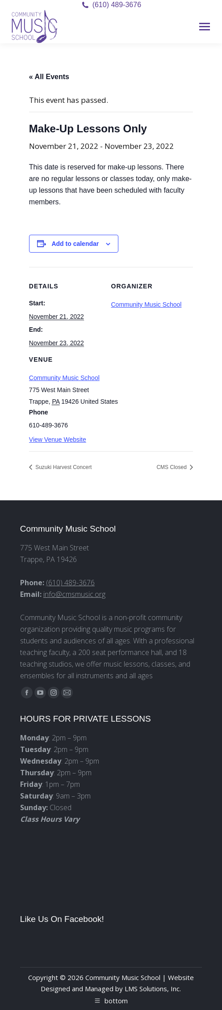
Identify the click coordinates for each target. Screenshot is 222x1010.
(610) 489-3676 (116, 4)
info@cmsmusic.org (74, 594)
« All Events (49, 76)
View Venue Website (57, 439)
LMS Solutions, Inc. (153, 988)
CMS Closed (172, 467)
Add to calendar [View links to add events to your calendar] (75, 243)
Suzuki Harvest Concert (63, 467)
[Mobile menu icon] (204, 26)
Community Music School (64, 377)
